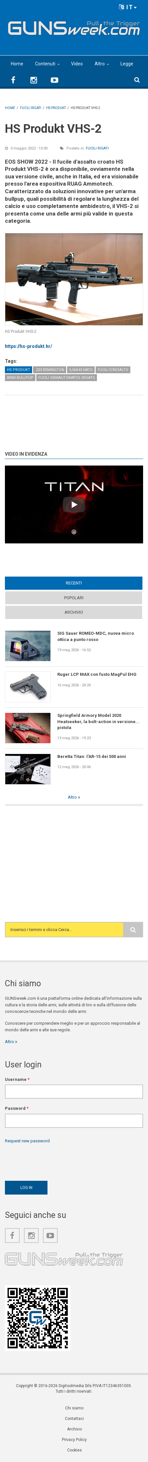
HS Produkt (18, 370)
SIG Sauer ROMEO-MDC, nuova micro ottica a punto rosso (95, 636)
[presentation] (54, 1160)
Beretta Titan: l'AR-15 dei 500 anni (91, 756)
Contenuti (45, 63)
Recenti (74, 583)
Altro (100, 63)
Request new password (27, 1140)
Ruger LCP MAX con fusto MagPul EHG (97, 674)
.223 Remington (49, 370)
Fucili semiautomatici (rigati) (66, 378)
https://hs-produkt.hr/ (28, 346)
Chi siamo (74, 1408)
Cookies (74, 1450)
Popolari (73, 597)
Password (16, 1108)
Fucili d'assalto (113, 370)
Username (17, 1079)
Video (77, 63)
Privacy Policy (74, 1440)
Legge (126, 63)
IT (128, 7)
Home (17, 63)
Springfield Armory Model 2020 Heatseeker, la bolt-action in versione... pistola (98, 721)
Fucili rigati (97, 148)
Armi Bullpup (20, 378)
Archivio (74, 612)
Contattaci (74, 1419)
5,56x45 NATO (81, 370)
